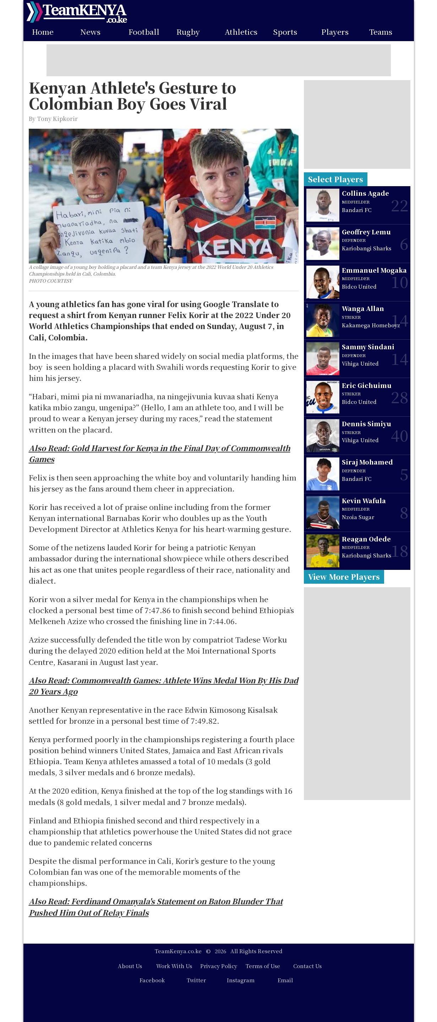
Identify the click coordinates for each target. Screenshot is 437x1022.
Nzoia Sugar (358, 517)
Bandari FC (356, 209)
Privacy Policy (218, 966)
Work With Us (174, 966)
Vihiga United (360, 363)
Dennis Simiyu (366, 423)
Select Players (335, 179)
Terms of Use (263, 966)
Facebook (152, 980)
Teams (380, 32)
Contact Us (307, 966)
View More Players (344, 576)
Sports (285, 32)
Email (285, 980)
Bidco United (359, 286)
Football (144, 32)
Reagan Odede (366, 538)
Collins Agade (365, 193)
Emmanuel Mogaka (374, 270)
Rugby (188, 32)
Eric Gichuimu (367, 385)
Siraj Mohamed (367, 461)
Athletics (241, 32)
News (90, 32)
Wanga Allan (363, 308)
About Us (130, 966)
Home (43, 32)
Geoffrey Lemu (366, 231)
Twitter (196, 980)
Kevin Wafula (364, 500)
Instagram (241, 980)
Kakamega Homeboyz (371, 325)
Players (335, 32)
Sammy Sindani (368, 346)
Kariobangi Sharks (366, 248)
